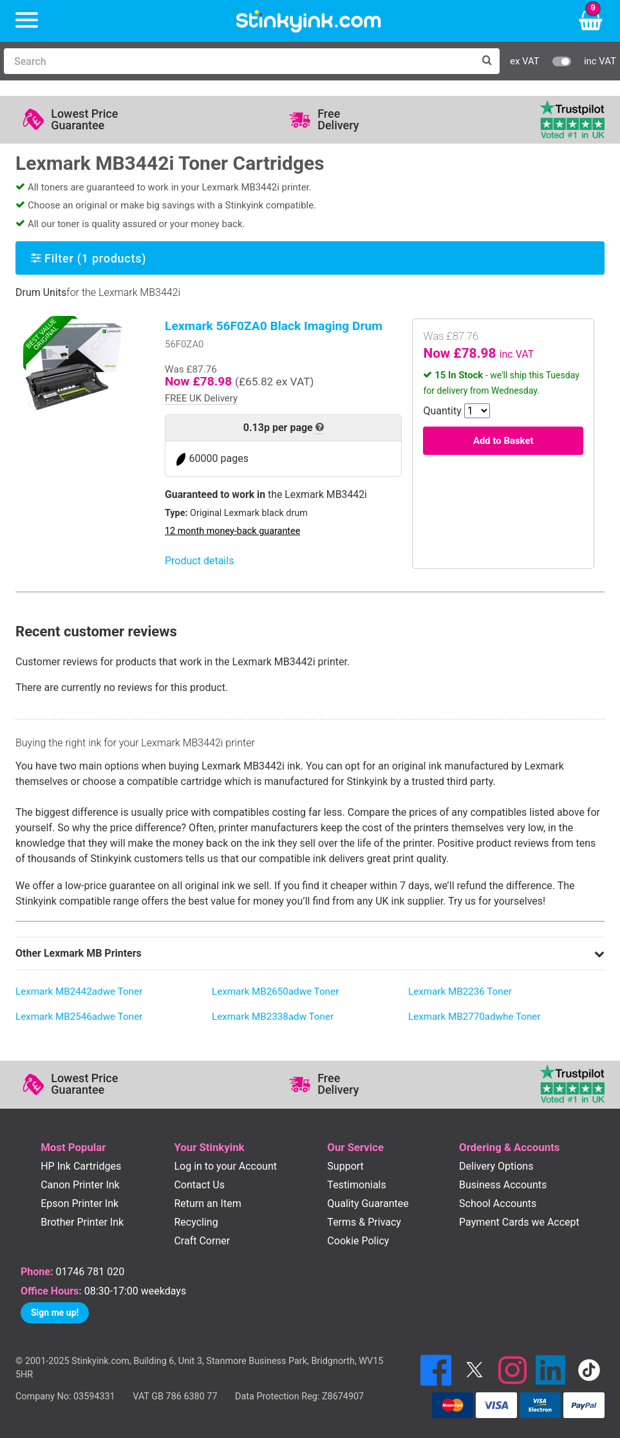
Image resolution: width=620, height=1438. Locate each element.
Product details (199, 561)
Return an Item (207, 1203)
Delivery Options (496, 1166)
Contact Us (199, 1185)
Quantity (442, 411)
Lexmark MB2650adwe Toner (275, 991)
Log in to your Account (225, 1166)
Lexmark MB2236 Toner (460, 991)
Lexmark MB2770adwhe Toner (474, 1016)
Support (345, 1166)
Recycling (196, 1222)
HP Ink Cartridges (81, 1166)
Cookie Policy (358, 1241)
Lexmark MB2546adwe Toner (78, 1016)
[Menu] (26, 21)
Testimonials (356, 1185)
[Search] (239, 61)
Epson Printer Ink (79, 1203)
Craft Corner (202, 1241)
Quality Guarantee (367, 1203)
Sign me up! (55, 1312)
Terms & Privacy (364, 1222)
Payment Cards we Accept (519, 1222)
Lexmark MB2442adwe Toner (78, 991)
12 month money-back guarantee (232, 531)
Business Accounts (503, 1185)
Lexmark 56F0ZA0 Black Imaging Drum (273, 325)
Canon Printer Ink (80, 1185)
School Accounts (497, 1203)
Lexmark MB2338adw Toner (272, 1016)
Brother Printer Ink (82, 1222)
